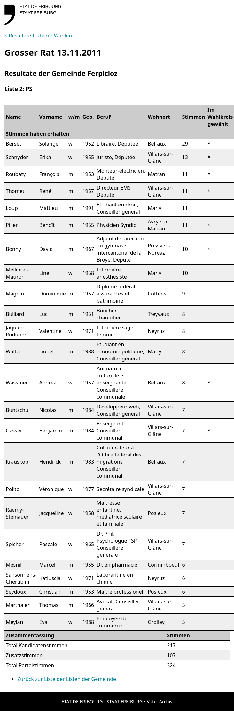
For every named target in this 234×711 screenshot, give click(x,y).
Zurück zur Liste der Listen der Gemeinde (66, 679)
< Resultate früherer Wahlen (38, 35)
